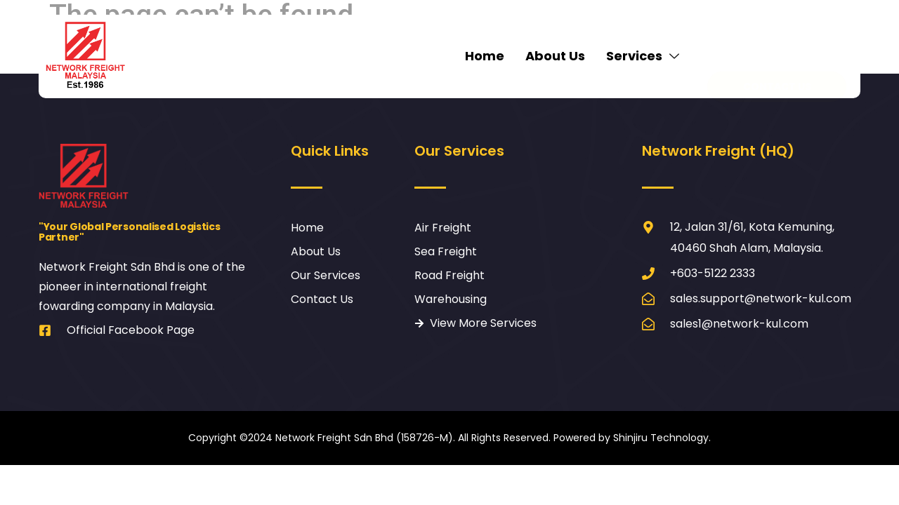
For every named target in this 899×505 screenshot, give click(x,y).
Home (484, 56)
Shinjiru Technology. (662, 438)
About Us (555, 56)
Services (644, 56)
